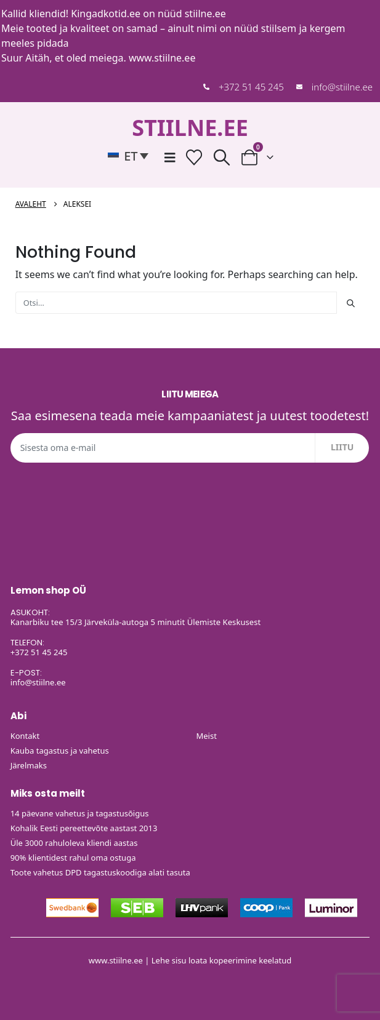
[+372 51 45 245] (206, 87)
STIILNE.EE (190, 128)
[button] (131, 155)
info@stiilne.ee (342, 87)
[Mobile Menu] (170, 157)
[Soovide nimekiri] (193, 157)
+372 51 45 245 (251, 87)
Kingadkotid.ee (105, 13)
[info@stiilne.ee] (299, 87)
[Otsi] (350, 303)
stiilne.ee (205, 13)
